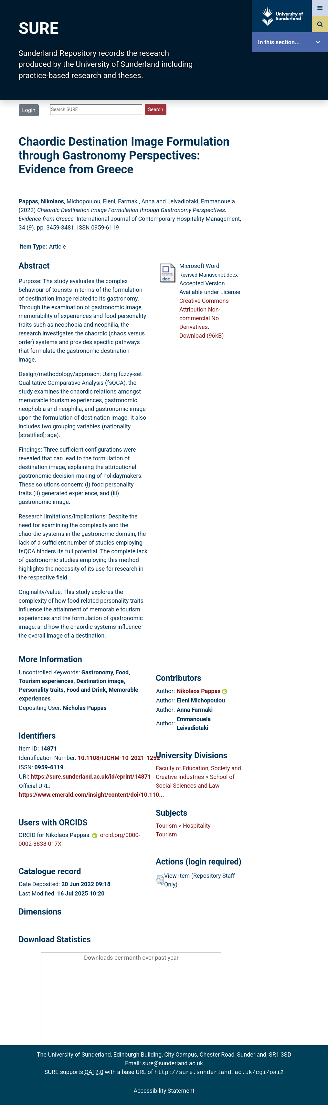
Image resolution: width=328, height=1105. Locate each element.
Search (291, 144)
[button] (160, 880)
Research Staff (291, 206)
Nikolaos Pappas (202, 691)
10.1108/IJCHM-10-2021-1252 (119, 757)
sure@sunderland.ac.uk (172, 1063)
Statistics (291, 185)
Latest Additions (291, 165)
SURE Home (291, 63)
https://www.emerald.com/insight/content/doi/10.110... (91, 794)
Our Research (291, 83)
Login (28, 110)
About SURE (291, 103)
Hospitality (197, 825)
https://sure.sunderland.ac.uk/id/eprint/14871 (91, 776)
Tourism (166, 825)
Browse (291, 124)
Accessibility (291, 247)
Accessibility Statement (163, 1090)
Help (291, 226)
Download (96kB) (201, 335)
